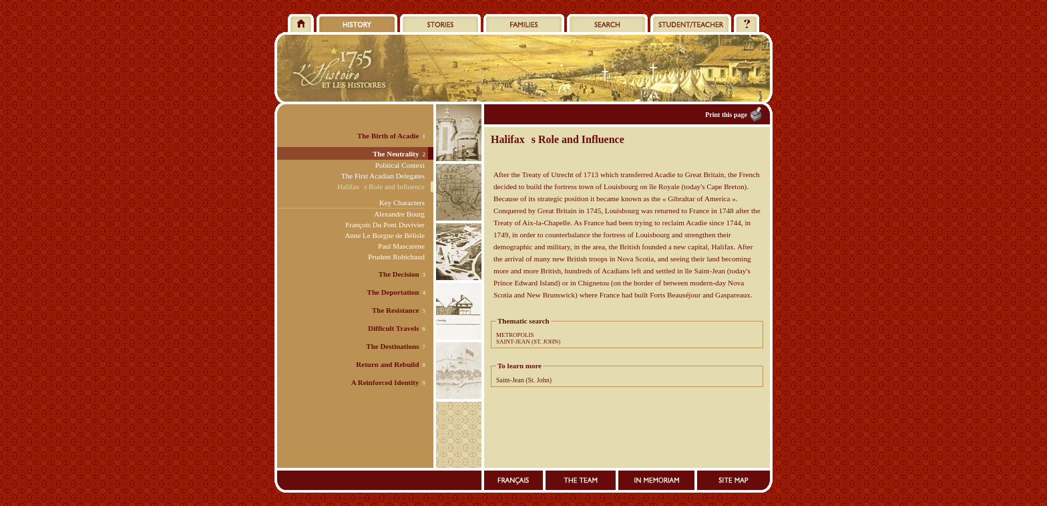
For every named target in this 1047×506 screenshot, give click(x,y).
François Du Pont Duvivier (385, 225)
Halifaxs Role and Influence (381, 186)
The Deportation (393, 292)
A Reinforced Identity (385, 382)
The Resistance (395, 310)
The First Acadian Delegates (383, 176)
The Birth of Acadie (388, 136)
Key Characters (402, 203)
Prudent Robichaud (396, 257)
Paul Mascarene (401, 246)
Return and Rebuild (387, 364)
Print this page (726, 114)
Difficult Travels (393, 328)
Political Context (400, 165)
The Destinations (392, 346)
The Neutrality (396, 154)
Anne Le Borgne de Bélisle (385, 235)
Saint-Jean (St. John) (524, 380)
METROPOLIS (515, 335)
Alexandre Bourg (399, 214)
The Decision (399, 274)
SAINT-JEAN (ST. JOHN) (528, 341)
